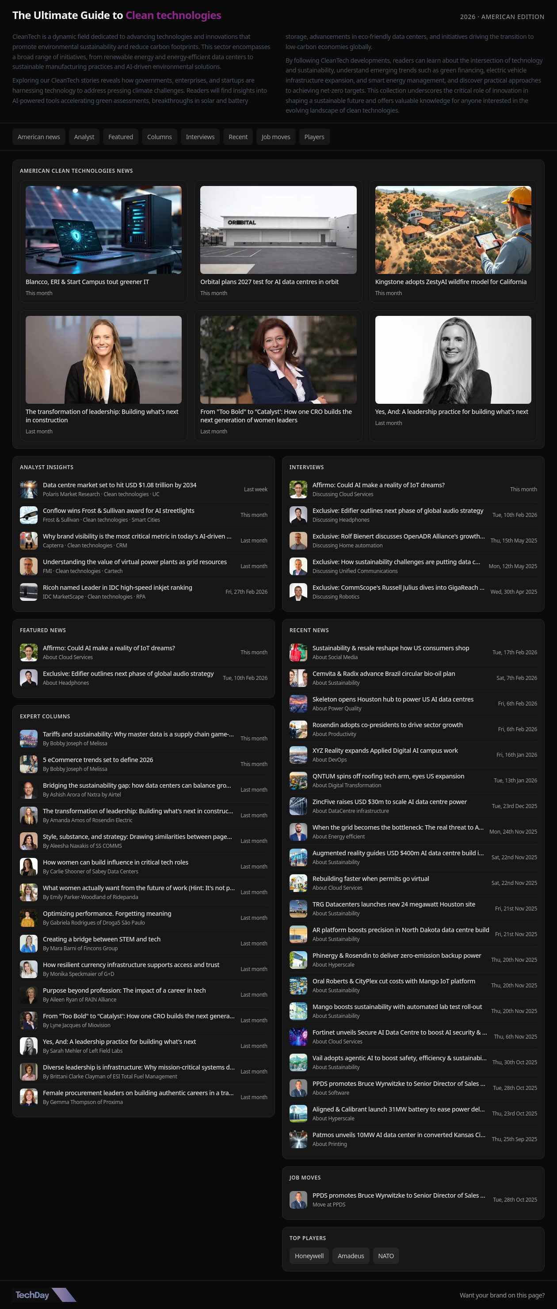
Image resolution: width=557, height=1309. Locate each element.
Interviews (200, 137)
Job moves (276, 137)
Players (314, 137)
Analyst (84, 137)
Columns (159, 137)
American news (39, 137)
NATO (386, 1256)
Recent (238, 137)
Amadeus (351, 1256)
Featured (120, 137)
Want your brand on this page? (502, 1295)
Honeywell (309, 1256)
